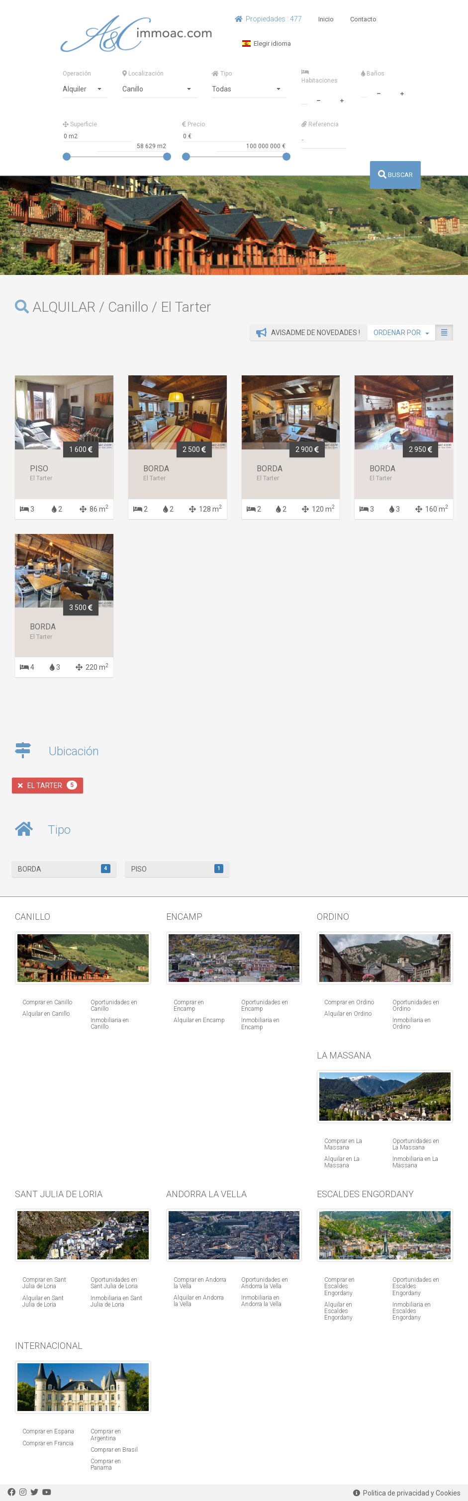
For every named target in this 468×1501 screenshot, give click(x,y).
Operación (77, 73)
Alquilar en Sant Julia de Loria (43, 1301)
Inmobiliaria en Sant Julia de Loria (116, 1301)
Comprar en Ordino (349, 1002)
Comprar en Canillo (47, 1002)
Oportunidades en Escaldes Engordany (415, 1286)
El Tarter (47, 785)
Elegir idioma (266, 43)
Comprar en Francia (48, 1443)
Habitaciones (319, 76)
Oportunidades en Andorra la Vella (264, 1283)
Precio (193, 124)
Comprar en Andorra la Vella (200, 1283)
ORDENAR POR (401, 333)
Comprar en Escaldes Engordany (339, 1286)
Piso (177, 868)
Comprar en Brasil (114, 1449)
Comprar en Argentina (106, 1434)
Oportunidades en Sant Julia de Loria (114, 1283)
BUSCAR (395, 174)
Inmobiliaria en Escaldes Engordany (411, 1311)
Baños (372, 73)
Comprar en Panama (106, 1464)
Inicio (326, 19)
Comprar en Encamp (189, 1005)
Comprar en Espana (48, 1431)
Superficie (80, 124)
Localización (143, 73)
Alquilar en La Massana (342, 1162)
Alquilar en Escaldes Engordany (338, 1311)
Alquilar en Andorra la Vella (199, 1301)
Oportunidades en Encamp (264, 1005)
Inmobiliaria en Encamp (260, 1023)
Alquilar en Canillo (46, 1013)
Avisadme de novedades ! (308, 333)
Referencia (320, 124)
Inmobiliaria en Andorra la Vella (261, 1301)
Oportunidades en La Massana (415, 1144)
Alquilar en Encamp (199, 1020)
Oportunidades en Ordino (415, 1005)
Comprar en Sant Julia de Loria (44, 1283)
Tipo (222, 73)
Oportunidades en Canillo (114, 1005)
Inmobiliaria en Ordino (411, 1023)
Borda (64, 868)
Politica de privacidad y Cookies (407, 1493)
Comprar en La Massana (343, 1144)
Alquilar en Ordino (348, 1013)
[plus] (342, 99)
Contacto (363, 19)
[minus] (319, 99)
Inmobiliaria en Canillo (110, 1023)
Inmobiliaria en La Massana (415, 1162)
